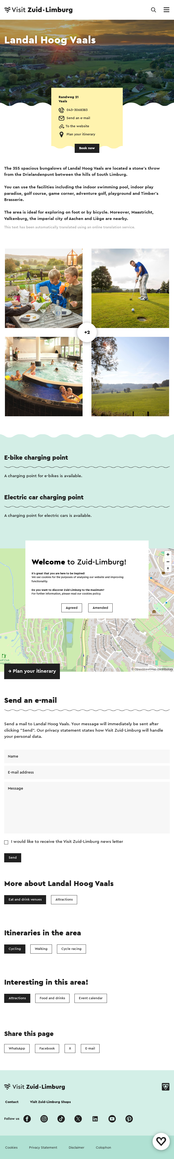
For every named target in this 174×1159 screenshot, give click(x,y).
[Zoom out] (168, 561)
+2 (87, 332)
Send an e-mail (78, 118)
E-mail (90, 1048)
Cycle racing (71, 949)
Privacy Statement (43, 1147)
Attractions (64, 899)
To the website (77, 126)
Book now (87, 148)
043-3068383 (77, 110)
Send (13, 857)
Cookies (11, 1147)
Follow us (11, 1119)
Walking (41, 949)
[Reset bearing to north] (168, 568)
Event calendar (91, 998)
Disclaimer (76, 1147)
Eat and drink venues (25, 899)
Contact (11, 1102)
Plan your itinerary (81, 134)
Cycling (15, 949)
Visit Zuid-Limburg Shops (50, 1102)
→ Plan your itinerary (32, 671)
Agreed (72, 608)
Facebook (47, 1048)
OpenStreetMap (146, 669)
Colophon (103, 1147)
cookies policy (91, 593)
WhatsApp (17, 1048)
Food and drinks (52, 998)
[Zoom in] (168, 554)
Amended (100, 608)
